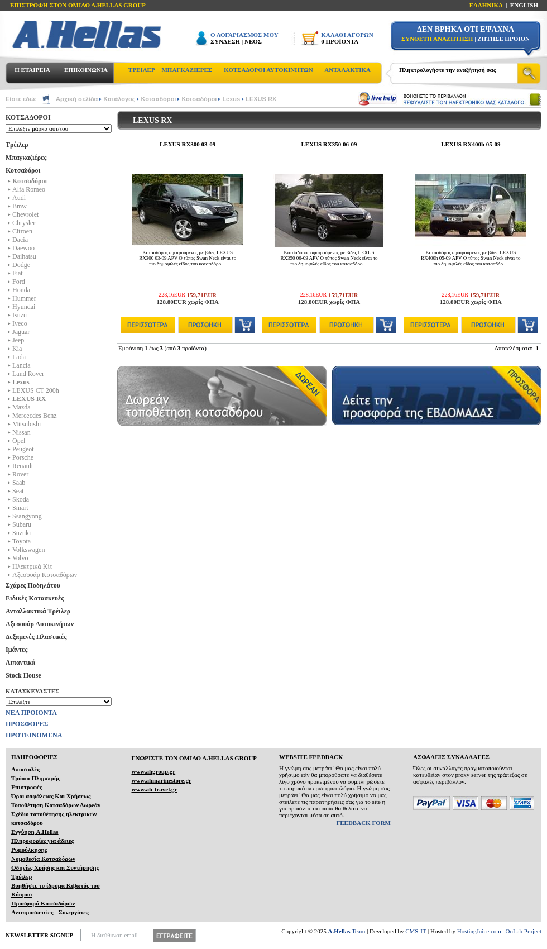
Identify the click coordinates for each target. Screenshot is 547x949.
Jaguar (21, 332)
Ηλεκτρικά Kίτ (32, 566)
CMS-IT (415, 931)
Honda (21, 290)
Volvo (20, 558)
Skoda (20, 499)
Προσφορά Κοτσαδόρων (43, 903)
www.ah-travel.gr (154, 789)
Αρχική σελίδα (77, 99)
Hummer (24, 298)
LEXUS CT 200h (35, 390)
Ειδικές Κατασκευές (35, 598)
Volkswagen (28, 550)
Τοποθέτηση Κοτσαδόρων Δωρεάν (55, 805)
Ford (18, 281)
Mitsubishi (26, 424)
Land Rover (28, 374)
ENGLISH (524, 5)
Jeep (18, 340)
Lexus (231, 99)
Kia (17, 348)
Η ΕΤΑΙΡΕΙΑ (32, 69)
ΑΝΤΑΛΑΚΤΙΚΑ (347, 69)
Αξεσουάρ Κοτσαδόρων (44, 575)
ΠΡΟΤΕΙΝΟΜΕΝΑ (34, 735)
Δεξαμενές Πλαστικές (36, 637)
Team (347, 931)
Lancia (21, 365)
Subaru (21, 524)
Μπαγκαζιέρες (26, 157)
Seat (18, 491)
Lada (19, 357)
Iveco (19, 323)
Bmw (19, 206)
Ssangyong (27, 516)
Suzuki (21, 533)
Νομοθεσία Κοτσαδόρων (43, 858)
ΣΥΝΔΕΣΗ (225, 41)
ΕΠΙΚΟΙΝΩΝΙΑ (86, 69)
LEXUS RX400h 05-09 (470, 144)
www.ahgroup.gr (153, 771)
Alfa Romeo (28, 189)
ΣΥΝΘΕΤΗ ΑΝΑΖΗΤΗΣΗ (437, 38)
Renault (22, 466)
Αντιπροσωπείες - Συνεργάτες (50, 912)
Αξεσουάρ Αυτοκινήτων (40, 624)
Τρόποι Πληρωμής (35, 778)
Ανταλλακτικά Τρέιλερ (38, 611)
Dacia (20, 240)
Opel (18, 441)
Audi (19, 198)
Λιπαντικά (20, 662)
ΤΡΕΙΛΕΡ (141, 69)
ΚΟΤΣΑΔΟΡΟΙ (28, 117)
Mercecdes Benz (34, 415)
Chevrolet (25, 214)
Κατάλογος (119, 99)
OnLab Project (523, 931)
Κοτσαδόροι (158, 99)
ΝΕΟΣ (253, 41)
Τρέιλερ (17, 145)
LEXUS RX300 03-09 (187, 144)
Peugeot (23, 449)
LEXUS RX (261, 99)
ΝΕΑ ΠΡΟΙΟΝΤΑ (31, 713)
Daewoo (23, 248)
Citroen (22, 231)
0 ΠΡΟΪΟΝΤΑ (339, 41)
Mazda (21, 407)
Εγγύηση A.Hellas (35, 831)
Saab (18, 483)
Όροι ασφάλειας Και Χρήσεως (50, 796)
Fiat (17, 273)
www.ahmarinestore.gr (161, 780)
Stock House (23, 675)
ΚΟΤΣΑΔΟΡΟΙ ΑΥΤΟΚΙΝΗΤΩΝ (268, 69)
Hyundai (23, 307)
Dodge (21, 265)
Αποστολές (25, 769)
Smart (20, 508)
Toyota (21, 541)
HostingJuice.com (479, 931)
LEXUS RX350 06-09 (329, 144)
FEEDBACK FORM (364, 822)
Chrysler (23, 223)
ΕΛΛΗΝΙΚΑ (486, 5)
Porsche (22, 457)
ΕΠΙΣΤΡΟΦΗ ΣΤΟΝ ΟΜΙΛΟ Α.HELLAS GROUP (78, 5)
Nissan (21, 432)
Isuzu (19, 315)
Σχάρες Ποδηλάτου (33, 585)
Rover (20, 474)
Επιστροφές (26, 787)
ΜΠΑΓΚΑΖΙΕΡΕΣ (186, 69)
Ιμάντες (16, 650)
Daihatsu (24, 256)
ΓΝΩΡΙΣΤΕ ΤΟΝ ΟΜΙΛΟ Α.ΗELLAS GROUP (194, 758)
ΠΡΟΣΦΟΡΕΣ (27, 724)
